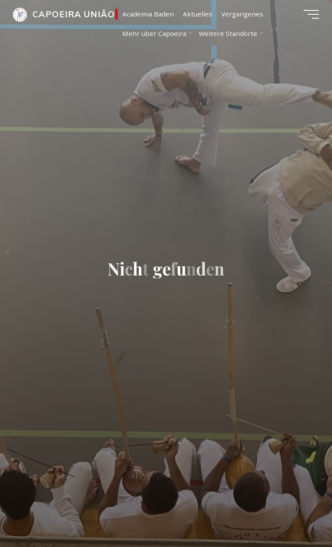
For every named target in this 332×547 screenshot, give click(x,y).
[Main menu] (311, 14)
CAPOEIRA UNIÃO (73, 14)
